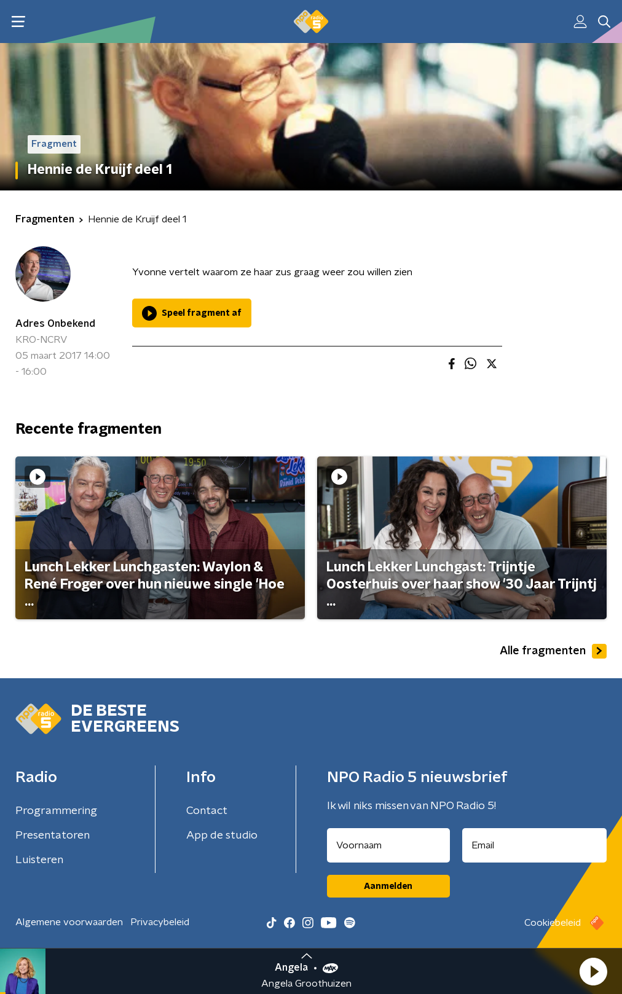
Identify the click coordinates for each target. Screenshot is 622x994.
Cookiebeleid (552, 923)
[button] (593, 971)
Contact (206, 810)
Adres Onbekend (55, 324)
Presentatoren (52, 835)
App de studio (222, 835)
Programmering (56, 810)
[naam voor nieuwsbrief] (388, 845)
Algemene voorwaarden (69, 922)
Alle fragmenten (553, 651)
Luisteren (39, 860)
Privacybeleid (159, 922)
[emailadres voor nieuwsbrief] (534, 845)
